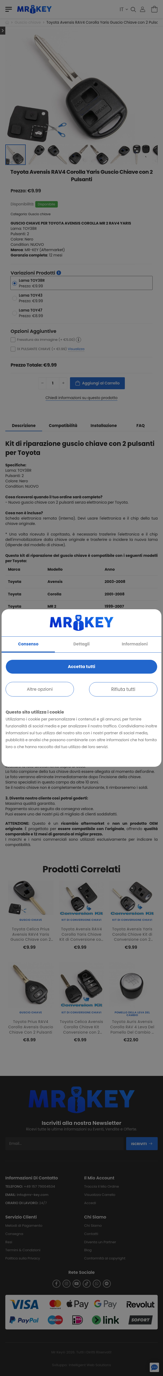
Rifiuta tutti (123, 689)
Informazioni (135, 644)
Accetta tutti (81, 667)
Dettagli (81, 644)
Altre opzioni (39, 689)
